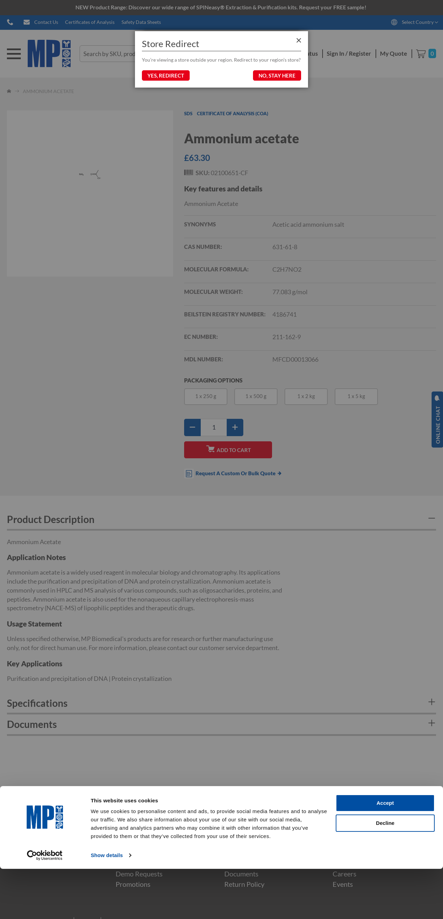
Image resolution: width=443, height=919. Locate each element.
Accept (385, 853)
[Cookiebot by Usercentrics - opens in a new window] (45, 905)
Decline (385, 873)
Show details (107, 905)
